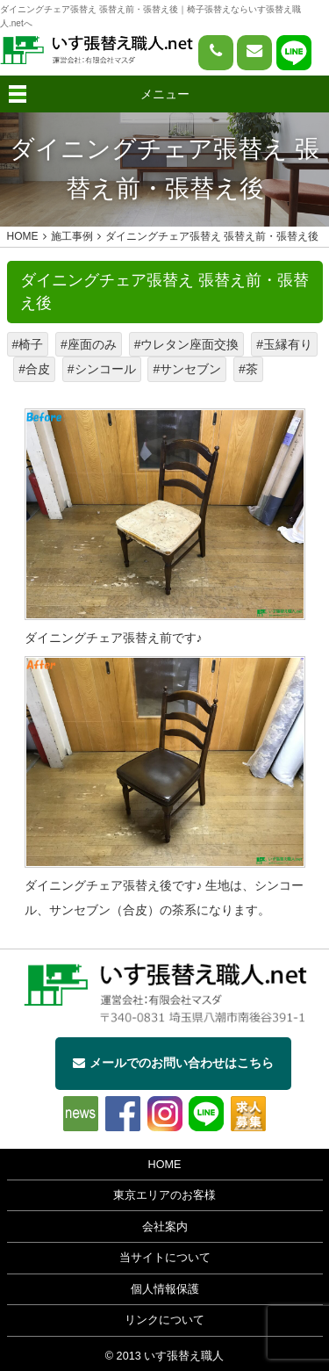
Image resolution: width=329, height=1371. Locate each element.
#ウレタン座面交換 (187, 344)
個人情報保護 (165, 1289)
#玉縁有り (284, 344)
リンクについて (164, 1320)
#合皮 (34, 369)
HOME (165, 1164)
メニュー (165, 94)
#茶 (248, 369)
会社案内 (165, 1227)
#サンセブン (187, 369)
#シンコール (102, 369)
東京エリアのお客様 (164, 1195)
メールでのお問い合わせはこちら (173, 1063)
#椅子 (28, 344)
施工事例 (72, 236)
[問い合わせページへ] (254, 52)
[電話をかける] (215, 52)
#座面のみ (89, 344)
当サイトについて (165, 1258)
